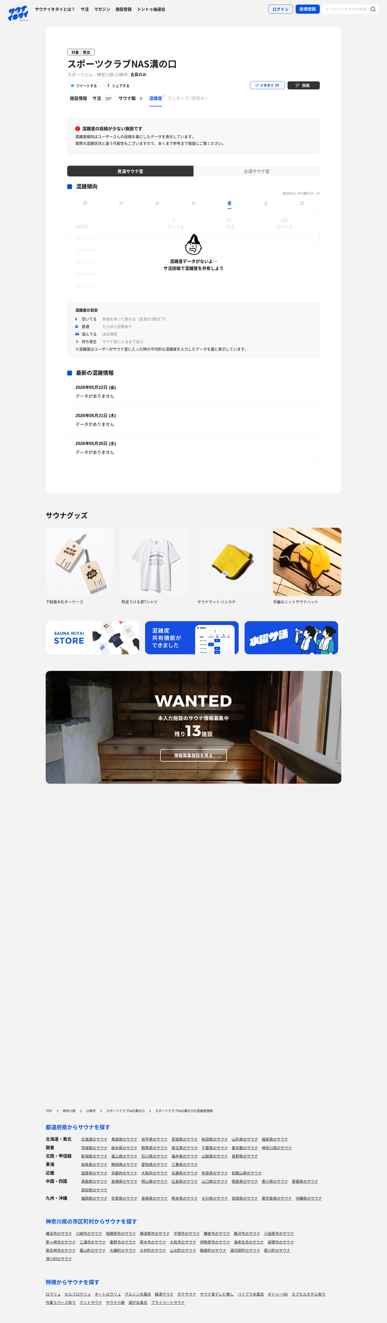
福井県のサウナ (184, 1156)
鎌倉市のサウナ (217, 1233)
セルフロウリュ (77, 1294)
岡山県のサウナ (154, 1181)
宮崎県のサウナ (245, 1198)
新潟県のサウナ (94, 1156)
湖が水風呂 (137, 1302)
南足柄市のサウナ (61, 1250)
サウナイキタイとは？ (55, 9)
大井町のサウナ (153, 1250)
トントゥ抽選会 (151, 9)
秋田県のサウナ (215, 1139)
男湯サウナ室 (130, 171)
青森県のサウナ (124, 1139)
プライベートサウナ (168, 1302)
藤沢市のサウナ (247, 1233)
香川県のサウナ (275, 1181)
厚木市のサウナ (153, 1242)
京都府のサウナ (124, 1173)
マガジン (102, 9)
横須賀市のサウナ (155, 1233)
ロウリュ (53, 1294)
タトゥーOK (278, 1294)
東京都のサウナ (245, 1147)
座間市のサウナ (281, 1242)
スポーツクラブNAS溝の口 (122, 63)
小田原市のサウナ (279, 1233)
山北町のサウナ (183, 1250)
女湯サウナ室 (257, 171)
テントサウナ (91, 1302)
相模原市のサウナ (121, 1233)
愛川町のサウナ (277, 1250)
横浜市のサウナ (59, 1233)
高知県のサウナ (94, 1189)
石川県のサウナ (154, 1156)
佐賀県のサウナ (124, 1198)
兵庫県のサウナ (184, 1173)
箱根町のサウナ (213, 1250)
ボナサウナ (186, 1294)
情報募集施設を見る (193, 755)
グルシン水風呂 (138, 1294)
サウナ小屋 (115, 1302)
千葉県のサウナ (215, 1147)
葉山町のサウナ (93, 1250)
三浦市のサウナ (93, 1242)
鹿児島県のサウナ (277, 1198)
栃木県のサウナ (124, 1147)
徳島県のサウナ (245, 1181)
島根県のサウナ (124, 1181)
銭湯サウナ (164, 1294)
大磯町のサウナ (123, 1250)
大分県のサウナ (215, 1198)
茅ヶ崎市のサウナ (61, 1242)
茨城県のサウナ (94, 1147)
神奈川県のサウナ (277, 1147)
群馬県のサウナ (154, 1147)
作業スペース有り (61, 1302)
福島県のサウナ (275, 1139)
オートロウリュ (108, 1294)
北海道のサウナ (94, 1139)
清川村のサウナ (59, 1258)
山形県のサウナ (245, 1139)
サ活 (85, 9)
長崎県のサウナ (154, 1198)
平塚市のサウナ (187, 1233)
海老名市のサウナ (249, 1242)
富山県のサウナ (124, 1156)
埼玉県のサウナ (184, 1147)
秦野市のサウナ (123, 1242)
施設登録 (124, 9)
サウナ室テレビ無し (217, 1294)
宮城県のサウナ (184, 1139)
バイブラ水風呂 (251, 1294)
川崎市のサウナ (89, 1233)
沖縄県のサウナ (309, 1198)
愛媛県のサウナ (305, 1181)
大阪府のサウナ (154, 1173)
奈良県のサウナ (215, 1173)
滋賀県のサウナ (94, 1173)
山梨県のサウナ (215, 1156)
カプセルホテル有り (308, 1294)
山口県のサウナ (215, 1181)
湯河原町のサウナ (245, 1250)
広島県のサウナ (184, 1181)
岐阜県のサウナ (94, 1164)
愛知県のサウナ (154, 1164)
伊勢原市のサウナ (215, 1242)
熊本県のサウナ (184, 1198)
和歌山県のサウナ (247, 1173)
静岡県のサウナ (124, 1164)
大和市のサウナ (183, 1242)
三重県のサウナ (184, 1164)
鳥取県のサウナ (94, 1181)
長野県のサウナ (245, 1156)
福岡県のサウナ (94, 1198)
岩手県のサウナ (154, 1139)
